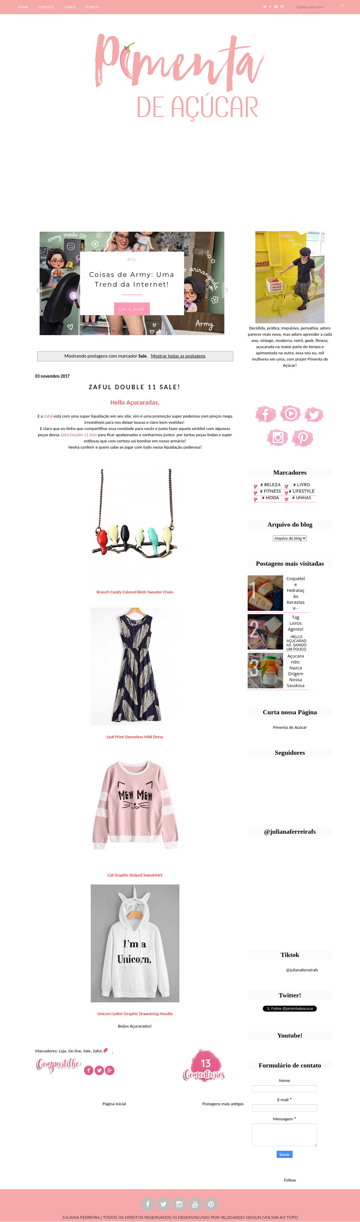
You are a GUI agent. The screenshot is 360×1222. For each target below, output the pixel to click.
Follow (290, 1180)
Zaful (97, 1051)
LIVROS (70, 7)
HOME (23, 7)
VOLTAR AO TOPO (280, 1217)
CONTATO (46, 7)
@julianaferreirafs (302, 970)
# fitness (270, 491)
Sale (87, 1051)
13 (206, 1063)
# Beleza (270, 485)
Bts (132, 259)
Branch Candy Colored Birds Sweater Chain (135, 592)
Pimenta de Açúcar (290, 727)
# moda (270, 498)
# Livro (301, 485)
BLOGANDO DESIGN (241, 1217)
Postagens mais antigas (223, 1103)
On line (74, 1051)
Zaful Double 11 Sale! (135, 387)
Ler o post (132, 308)
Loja (62, 1051)
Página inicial (114, 1103)
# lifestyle (302, 491)
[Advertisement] (180, 174)
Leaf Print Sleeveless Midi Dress (135, 736)
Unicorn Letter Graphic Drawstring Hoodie (135, 1013)
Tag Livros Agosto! (295, 623)
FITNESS (92, 7)
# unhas (301, 498)
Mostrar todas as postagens (178, 356)
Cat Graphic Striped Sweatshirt (135, 875)
